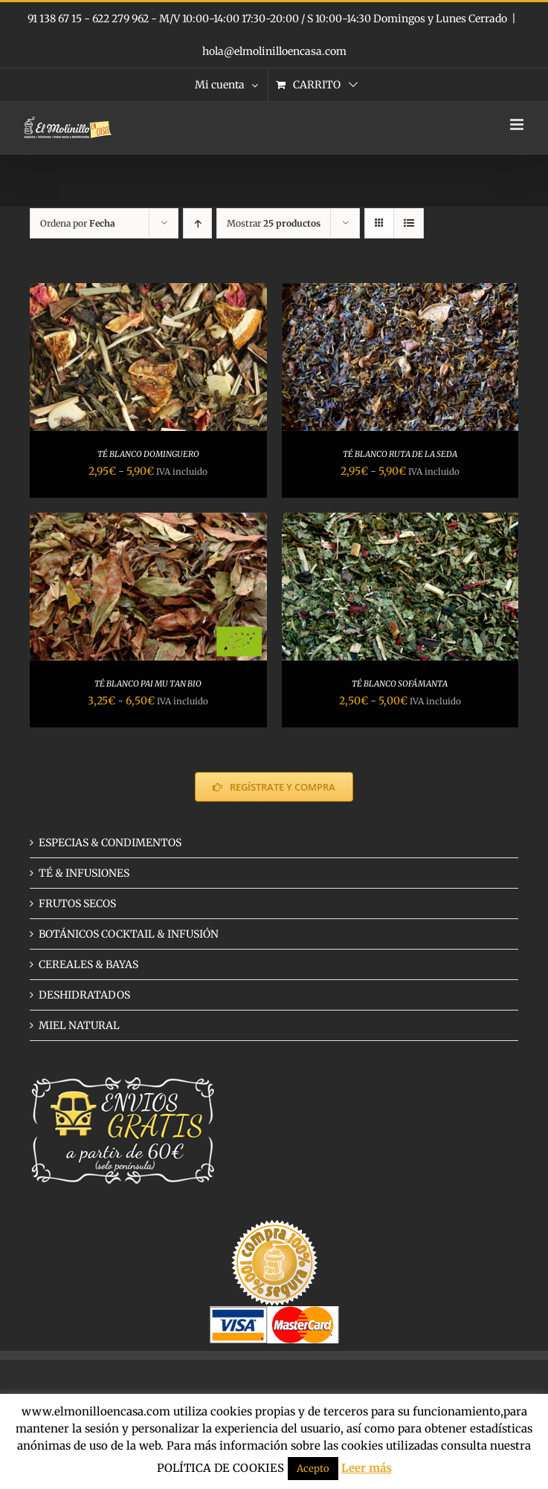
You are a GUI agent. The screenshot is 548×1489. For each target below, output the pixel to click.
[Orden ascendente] (197, 223)
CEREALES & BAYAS (88, 964)
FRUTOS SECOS (77, 903)
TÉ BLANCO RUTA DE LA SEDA (400, 454)
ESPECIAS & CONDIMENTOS (110, 842)
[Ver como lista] (408, 223)
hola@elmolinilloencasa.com (274, 51)
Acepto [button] (313, 1468)
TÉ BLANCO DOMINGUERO (148, 454)
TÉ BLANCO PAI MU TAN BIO (148, 683)
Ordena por (77, 223)
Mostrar (273, 223)
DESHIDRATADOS (84, 995)
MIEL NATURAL (79, 1025)
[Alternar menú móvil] (518, 124)
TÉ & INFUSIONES (84, 873)
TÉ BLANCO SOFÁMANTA (400, 683)
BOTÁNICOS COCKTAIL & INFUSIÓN (129, 934)
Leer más (366, 1468)
